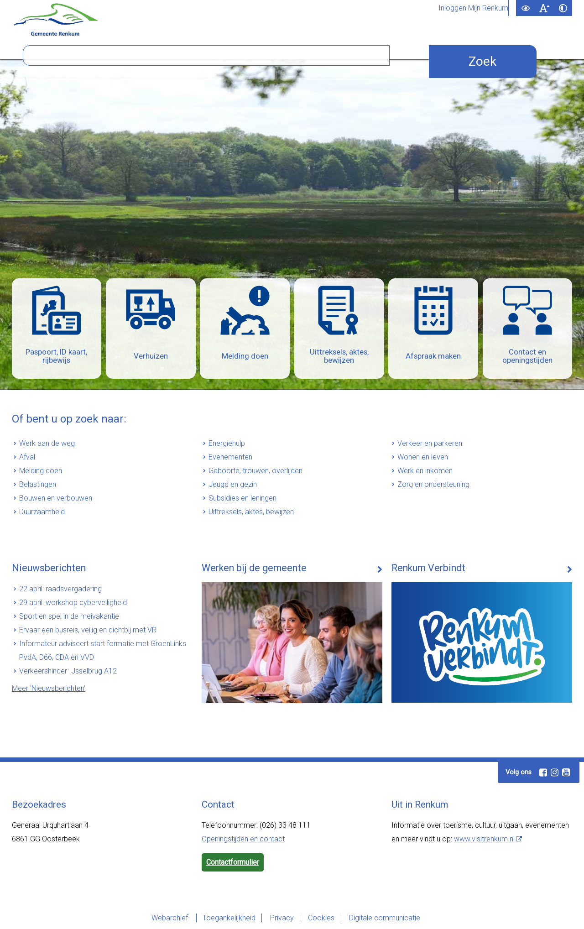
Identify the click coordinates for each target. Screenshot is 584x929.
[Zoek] (407, 144)
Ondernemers (167, 45)
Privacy (281, 917)
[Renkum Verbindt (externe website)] (482, 622)
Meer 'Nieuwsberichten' (48, 688)
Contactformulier (232, 862)
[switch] (525, 8)
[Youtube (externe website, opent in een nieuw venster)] (566, 772)
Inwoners (103, 45)
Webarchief (167, 917)
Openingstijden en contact (243, 839)
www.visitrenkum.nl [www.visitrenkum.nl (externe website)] (484, 839)
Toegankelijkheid (226, 917)
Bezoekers (342, 45)
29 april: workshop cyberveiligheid (73, 602)
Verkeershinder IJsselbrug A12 (68, 671)
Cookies (322, 917)
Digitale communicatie (386, 917)
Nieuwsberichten (47, 568)
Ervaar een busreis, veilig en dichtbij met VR (87, 630)
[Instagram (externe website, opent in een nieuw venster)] (554, 772)
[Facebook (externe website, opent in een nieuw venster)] (543, 772)
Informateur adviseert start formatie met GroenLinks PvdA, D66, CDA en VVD (102, 650)
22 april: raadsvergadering (60, 589)
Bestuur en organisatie (257, 45)
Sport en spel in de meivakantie (69, 616)
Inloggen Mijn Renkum (473, 8)
